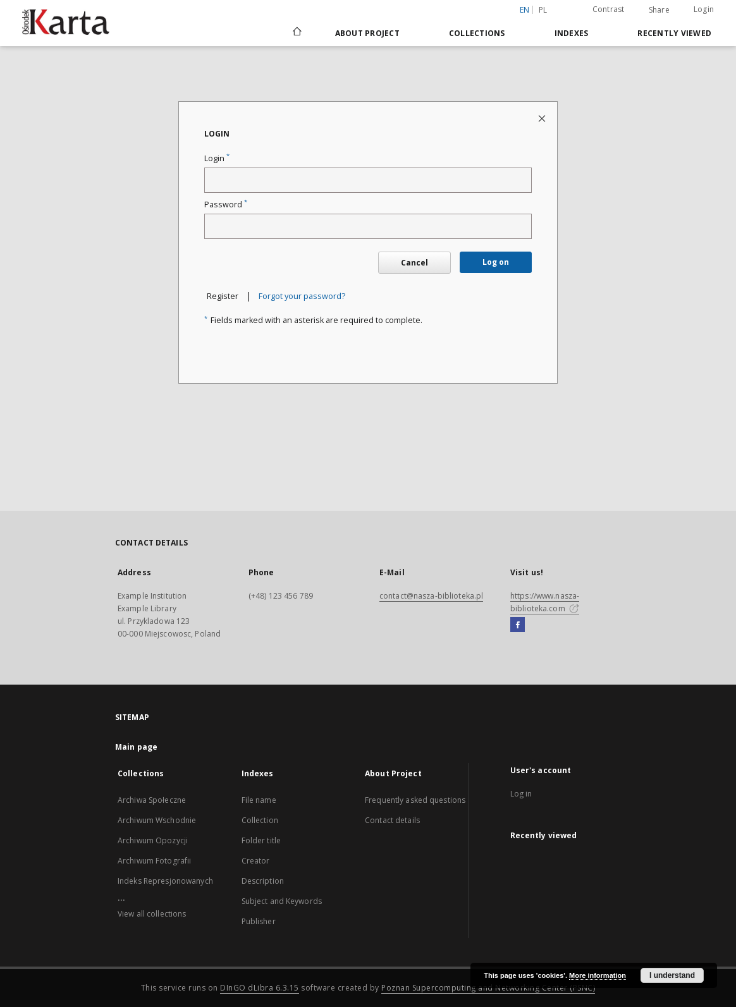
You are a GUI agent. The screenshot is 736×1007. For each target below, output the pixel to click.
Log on (495, 262)
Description (263, 881)
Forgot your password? (302, 296)
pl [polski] (543, 10)
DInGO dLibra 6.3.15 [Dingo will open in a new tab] (259, 987)
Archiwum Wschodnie (157, 820)
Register (222, 296)
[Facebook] (517, 625)
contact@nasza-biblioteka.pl (431, 595)
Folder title (261, 840)
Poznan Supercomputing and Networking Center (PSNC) (488, 987)
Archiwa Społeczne (152, 800)
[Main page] (296, 33)
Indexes (572, 33)
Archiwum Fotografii (154, 860)
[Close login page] (543, 118)
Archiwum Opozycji (153, 840)
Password (225, 204)
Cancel (414, 262)
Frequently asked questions (415, 800)
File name (259, 800)
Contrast (608, 9)
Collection (260, 820)
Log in (521, 793)
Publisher (259, 921)
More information (597, 975)
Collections (477, 33)
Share (659, 10)
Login (704, 9)
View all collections (152, 913)
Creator (256, 860)
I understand (672, 975)
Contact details (392, 820)
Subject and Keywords (282, 901)
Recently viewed (674, 33)
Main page (136, 747)
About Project (367, 33)
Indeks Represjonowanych (165, 881)
